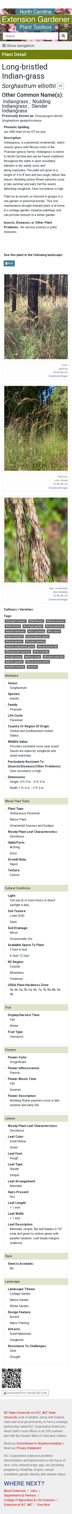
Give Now (43, 1504)
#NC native (54, 631)
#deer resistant (14, 636)
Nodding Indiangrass (26, 104)
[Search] (30, 36)
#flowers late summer (18, 651)
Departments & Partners (20, 1495)
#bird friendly (41, 651)
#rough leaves (13, 656)
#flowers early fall (53, 656)
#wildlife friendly (15, 666)
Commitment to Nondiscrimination (39, 1443)
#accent (32, 666)
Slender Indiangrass (25, 108)
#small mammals (15, 631)
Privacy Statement (29, 1448)
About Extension (15, 1491)
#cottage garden (32, 626)
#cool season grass (37, 636)
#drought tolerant (16, 621)
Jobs (33, 1491)
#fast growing (36, 631)
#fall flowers (36, 621)
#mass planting (54, 626)
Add (9, 263)
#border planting (35, 641)
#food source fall (47, 646)
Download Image (58, 376)
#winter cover (32, 656)
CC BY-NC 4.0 (60, 372)
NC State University (17, 1412)
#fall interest (13, 626)
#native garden (14, 641)
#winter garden (14, 661)
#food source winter (37, 661)
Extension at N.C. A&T (18, 1504)
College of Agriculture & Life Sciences (29, 1500)
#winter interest (55, 621)
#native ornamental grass (20, 646)
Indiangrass (15, 101)
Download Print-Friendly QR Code (25, 1392)
